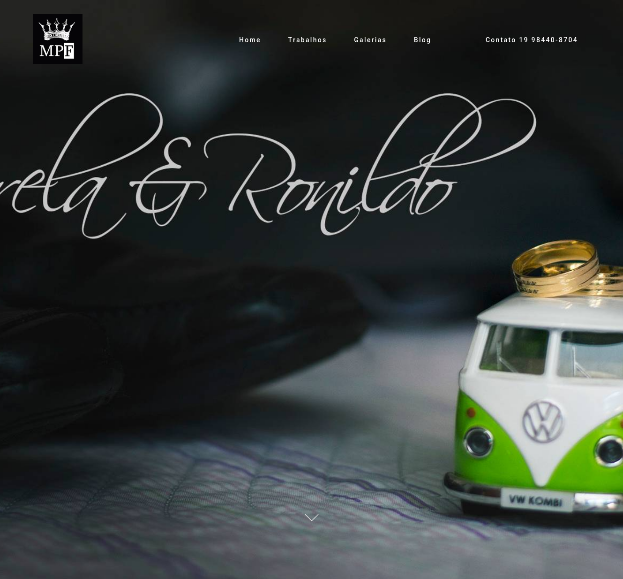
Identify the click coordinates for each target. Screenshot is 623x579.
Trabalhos (307, 40)
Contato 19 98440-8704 (532, 40)
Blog (423, 40)
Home (250, 40)
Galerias (370, 40)
